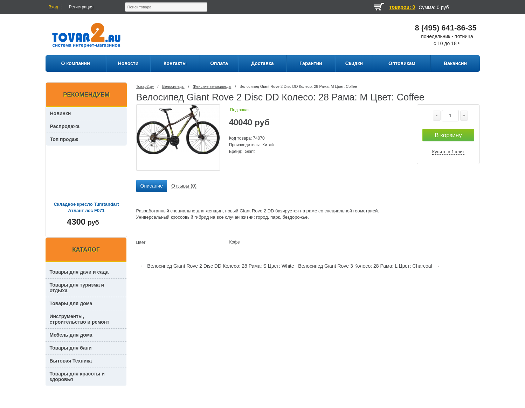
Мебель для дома (71, 335)
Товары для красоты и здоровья (77, 376)
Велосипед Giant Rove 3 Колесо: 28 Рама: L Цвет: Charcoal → (369, 266)
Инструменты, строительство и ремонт (80, 319)
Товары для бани (71, 348)
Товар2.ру (145, 86)
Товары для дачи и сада (79, 272)
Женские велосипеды (212, 86)
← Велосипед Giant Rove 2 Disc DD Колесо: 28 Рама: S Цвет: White (217, 266)
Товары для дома (71, 303)
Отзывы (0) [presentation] (183, 186)
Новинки (60, 113)
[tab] (151, 186)
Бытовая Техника (71, 361)
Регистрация (81, 7)
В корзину (448, 135)
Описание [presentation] (151, 186)
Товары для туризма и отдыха (77, 287)
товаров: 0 (402, 7)
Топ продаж (64, 139)
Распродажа (65, 126)
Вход (53, 7)
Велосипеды (173, 86)
